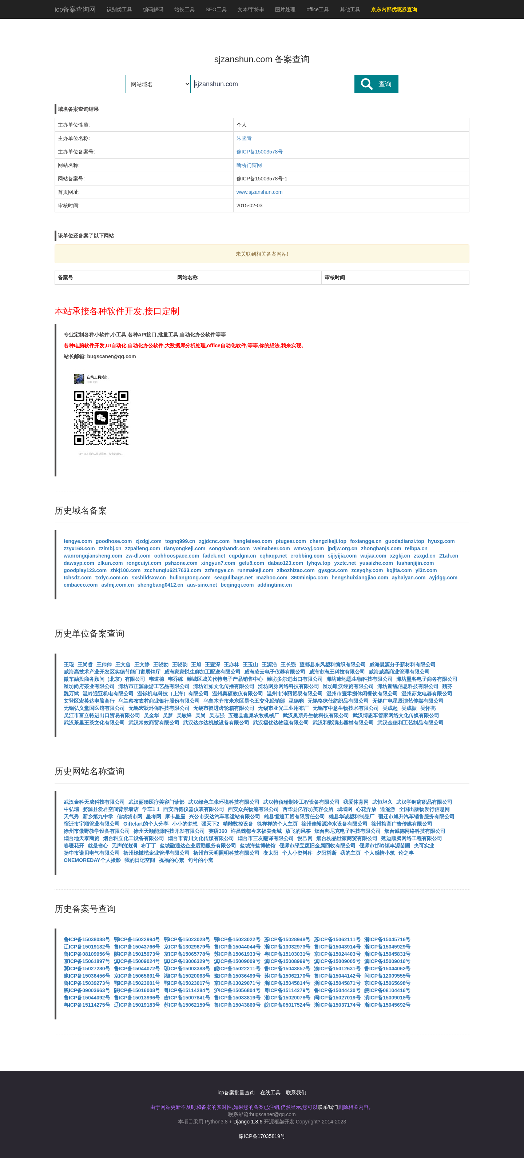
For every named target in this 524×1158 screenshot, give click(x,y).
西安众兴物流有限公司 (253, 809)
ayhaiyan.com (409, 577)
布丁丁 (148, 845)
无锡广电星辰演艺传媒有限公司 (408, 701)
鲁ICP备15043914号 (337, 947)
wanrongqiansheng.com (93, 556)
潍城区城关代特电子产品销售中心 (225, 679)
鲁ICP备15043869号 (237, 1005)
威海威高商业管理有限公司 (399, 672)
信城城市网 (129, 816)
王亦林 (231, 664)
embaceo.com (81, 585)
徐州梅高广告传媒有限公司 (401, 824)
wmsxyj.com (309, 548)
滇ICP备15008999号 (287, 961)
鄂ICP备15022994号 (137, 939)
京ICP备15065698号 (387, 983)
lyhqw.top (318, 563)
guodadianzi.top (404, 541)
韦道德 (156, 679)
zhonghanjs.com (381, 548)
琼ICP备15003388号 (187, 968)
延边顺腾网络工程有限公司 (411, 838)
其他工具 (350, 9)
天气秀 (71, 816)
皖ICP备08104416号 (387, 990)
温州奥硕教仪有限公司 (237, 693)
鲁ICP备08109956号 (87, 954)
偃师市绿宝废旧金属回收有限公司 (317, 845)
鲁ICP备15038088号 (87, 939)
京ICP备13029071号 (237, 983)
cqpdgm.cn (242, 556)
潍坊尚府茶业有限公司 (89, 686)
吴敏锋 (184, 715)
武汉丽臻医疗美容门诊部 (156, 802)
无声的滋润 (124, 845)
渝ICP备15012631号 (337, 968)
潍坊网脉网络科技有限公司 (288, 686)
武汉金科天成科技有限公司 (94, 802)
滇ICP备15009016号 (387, 961)
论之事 (406, 853)
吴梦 (168, 715)
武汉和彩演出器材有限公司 (343, 723)
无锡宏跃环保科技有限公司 (159, 708)
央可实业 (424, 845)
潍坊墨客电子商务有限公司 (426, 679)
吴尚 (200, 715)
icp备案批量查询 (236, 1092)
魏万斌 (71, 693)
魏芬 (447, 686)
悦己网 (305, 838)
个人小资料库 (297, 853)
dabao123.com (285, 563)
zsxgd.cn (425, 556)
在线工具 (270, 1092)
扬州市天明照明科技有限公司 (226, 853)
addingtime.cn (274, 585)
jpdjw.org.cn (342, 548)
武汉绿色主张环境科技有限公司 (223, 802)
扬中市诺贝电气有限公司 (92, 853)
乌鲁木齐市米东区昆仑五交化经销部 (244, 701)
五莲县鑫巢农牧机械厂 (253, 715)
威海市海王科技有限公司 (337, 672)
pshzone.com (181, 563)
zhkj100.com (125, 570)
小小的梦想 (185, 824)
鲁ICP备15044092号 (87, 998)
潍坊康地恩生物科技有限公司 (359, 679)
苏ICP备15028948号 (287, 939)
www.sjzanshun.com (260, 192)
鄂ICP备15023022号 (237, 939)
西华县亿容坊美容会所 (307, 809)
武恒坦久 (382, 802)
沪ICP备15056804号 (237, 990)
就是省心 (98, 845)
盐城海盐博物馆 (257, 845)
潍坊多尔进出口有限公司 (295, 679)
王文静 (142, 664)
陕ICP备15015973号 (137, 954)
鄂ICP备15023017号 (187, 983)
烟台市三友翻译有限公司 (266, 838)
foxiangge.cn (365, 541)
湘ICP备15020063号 (187, 976)
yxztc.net (345, 563)
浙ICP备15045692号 (387, 1005)
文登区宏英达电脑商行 (89, 701)
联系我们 (296, 1092)
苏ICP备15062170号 (287, 976)
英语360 (218, 831)
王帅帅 (104, 664)
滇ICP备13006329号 (187, 961)
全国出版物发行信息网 (424, 809)
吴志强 (217, 715)
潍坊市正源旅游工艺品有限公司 (154, 686)
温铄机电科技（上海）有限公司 (173, 693)
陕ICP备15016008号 (137, 990)
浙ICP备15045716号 (387, 939)
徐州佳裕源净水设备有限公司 (334, 824)
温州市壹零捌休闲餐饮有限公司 (362, 693)
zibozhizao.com (295, 570)
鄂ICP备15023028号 (187, 939)
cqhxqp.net (273, 556)
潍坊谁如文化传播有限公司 (223, 686)
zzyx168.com (79, 548)
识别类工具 (119, 9)
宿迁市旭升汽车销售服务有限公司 (416, 816)
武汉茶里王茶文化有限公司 (94, 723)
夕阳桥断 (326, 853)
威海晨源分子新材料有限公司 (402, 664)
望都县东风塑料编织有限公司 (332, 664)
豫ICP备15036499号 (237, 976)
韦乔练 (175, 679)
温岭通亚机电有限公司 (108, 693)
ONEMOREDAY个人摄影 (92, 860)
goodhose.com (114, 541)
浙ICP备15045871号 (337, 983)
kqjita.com (399, 570)
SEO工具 (216, 9)
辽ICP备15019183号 (137, 1005)
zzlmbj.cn (110, 548)
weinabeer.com (271, 548)
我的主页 (350, 853)
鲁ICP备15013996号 (137, 998)
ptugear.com (291, 541)
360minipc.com (309, 577)
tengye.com (78, 541)
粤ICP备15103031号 (287, 954)
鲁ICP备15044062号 (387, 968)
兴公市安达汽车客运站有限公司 (224, 816)
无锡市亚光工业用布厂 (283, 708)
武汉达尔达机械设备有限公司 (216, 723)
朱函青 (244, 138)
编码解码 (153, 9)
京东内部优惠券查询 (394, 9)
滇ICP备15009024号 (137, 961)
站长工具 (184, 9)
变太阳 (270, 853)
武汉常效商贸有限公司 (153, 723)
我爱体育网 (356, 802)
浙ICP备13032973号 (287, 947)
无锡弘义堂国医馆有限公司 (94, 708)
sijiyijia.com (342, 556)
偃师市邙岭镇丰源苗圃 (384, 845)
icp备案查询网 (75, 9)
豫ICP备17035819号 (262, 1136)
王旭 (196, 664)
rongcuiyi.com (144, 563)
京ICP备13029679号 (187, 947)
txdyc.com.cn (111, 577)
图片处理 (285, 9)
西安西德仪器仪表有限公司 (193, 809)
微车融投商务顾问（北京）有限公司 (104, 679)
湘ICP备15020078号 (287, 998)
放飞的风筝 (298, 831)
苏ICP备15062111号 (337, 939)
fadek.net (214, 556)
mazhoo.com (272, 577)
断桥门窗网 (249, 165)
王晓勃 (160, 664)
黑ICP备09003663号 (87, 990)
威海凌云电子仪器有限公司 (274, 672)
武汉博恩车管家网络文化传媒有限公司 (396, 715)
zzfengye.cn (219, 570)
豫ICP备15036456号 (87, 976)
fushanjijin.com (415, 563)
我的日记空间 (139, 860)
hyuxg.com (441, 541)
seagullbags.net (233, 577)
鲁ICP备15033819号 (237, 998)
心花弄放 (366, 809)
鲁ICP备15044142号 (337, 976)
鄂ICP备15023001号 (137, 983)
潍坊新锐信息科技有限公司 (407, 686)
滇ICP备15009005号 (337, 961)
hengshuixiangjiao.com (360, 577)
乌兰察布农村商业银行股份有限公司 (159, 701)
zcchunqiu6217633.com (172, 570)
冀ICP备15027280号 (87, 968)
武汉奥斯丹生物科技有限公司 (316, 715)
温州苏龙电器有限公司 (426, 693)
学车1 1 (150, 809)
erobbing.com (307, 556)
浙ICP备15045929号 (387, 947)
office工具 (317, 9)
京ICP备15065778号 (187, 954)
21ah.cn (448, 556)
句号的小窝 (200, 860)
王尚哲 (85, 664)
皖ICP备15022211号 (237, 968)
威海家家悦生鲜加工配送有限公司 (202, 672)
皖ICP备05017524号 (287, 1005)
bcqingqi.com (237, 585)
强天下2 (210, 824)
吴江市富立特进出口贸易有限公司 (102, 715)
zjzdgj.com (148, 541)
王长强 (288, 664)
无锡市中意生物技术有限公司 (346, 708)
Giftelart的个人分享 (145, 824)
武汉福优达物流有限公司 (281, 723)
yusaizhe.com (376, 563)
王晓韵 (179, 664)
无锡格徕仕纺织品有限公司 (338, 701)
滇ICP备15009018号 (387, 998)
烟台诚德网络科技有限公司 (414, 831)
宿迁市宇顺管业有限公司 (92, 824)
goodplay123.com (85, 570)
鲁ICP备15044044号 (237, 947)
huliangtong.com (190, 577)
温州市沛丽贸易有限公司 (295, 693)
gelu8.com (251, 563)
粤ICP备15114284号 (187, 990)
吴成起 (390, 708)
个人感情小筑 (379, 853)
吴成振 (409, 708)
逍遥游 (387, 809)
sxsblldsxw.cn (149, 577)
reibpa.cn (416, 548)
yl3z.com (426, 570)
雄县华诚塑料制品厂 (351, 816)
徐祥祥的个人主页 (277, 824)
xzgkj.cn (400, 556)
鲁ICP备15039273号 (87, 983)
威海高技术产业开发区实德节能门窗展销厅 (112, 672)
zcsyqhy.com (367, 570)
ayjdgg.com (443, 577)
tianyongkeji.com (184, 548)
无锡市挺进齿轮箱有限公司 (223, 708)
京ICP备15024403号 (337, 954)
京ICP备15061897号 (87, 961)
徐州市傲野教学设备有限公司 (97, 831)
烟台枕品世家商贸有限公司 (346, 838)
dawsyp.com (79, 563)
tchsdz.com (78, 577)
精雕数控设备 (238, 824)
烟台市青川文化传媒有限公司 (201, 838)
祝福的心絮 (171, 860)
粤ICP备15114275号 (87, 1005)
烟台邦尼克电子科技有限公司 (347, 831)
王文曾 (123, 664)
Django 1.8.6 (248, 1122)
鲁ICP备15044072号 (137, 968)
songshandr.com (229, 548)
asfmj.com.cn (117, 585)
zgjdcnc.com (214, 541)
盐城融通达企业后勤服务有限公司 (198, 845)
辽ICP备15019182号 (87, 947)
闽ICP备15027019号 (337, 998)
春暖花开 (74, 845)
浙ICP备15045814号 (287, 983)
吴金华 (151, 715)
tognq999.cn (180, 541)
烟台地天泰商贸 (81, 838)
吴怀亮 (428, 708)
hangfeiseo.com (252, 541)
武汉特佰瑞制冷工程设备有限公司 (301, 802)
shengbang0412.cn (160, 585)
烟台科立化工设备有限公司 (133, 838)
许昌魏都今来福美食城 (256, 831)
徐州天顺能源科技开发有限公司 (169, 831)
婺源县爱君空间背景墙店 (111, 809)
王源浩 (269, 664)
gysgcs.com (333, 570)
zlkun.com (110, 563)
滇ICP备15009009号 (237, 961)
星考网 (153, 816)
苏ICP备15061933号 (237, 954)
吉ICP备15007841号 (187, 998)
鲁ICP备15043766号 (137, 947)
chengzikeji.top (328, 541)
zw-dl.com (138, 556)
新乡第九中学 (98, 816)
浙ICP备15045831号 (387, 954)
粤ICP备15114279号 (287, 990)
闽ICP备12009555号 (387, 976)
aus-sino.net (202, 585)
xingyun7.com (218, 563)
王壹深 (212, 664)
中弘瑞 (71, 809)
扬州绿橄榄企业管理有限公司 (156, 853)
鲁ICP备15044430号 (337, 990)
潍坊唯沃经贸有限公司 (348, 686)
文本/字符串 (251, 9)
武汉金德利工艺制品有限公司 (410, 723)
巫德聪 (296, 701)
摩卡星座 (175, 816)
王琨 (69, 664)
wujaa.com (373, 556)
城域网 (344, 809)
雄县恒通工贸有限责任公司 (294, 816)
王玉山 (250, 664)
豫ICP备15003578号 (260, 152)
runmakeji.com (255, 570)
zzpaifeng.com (142, 548)
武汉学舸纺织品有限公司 (424, 802)
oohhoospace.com (176, 556)
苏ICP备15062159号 (187, 1005)
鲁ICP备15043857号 (287, 968)
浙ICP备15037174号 (337, 1005)
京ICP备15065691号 (137, 976)
